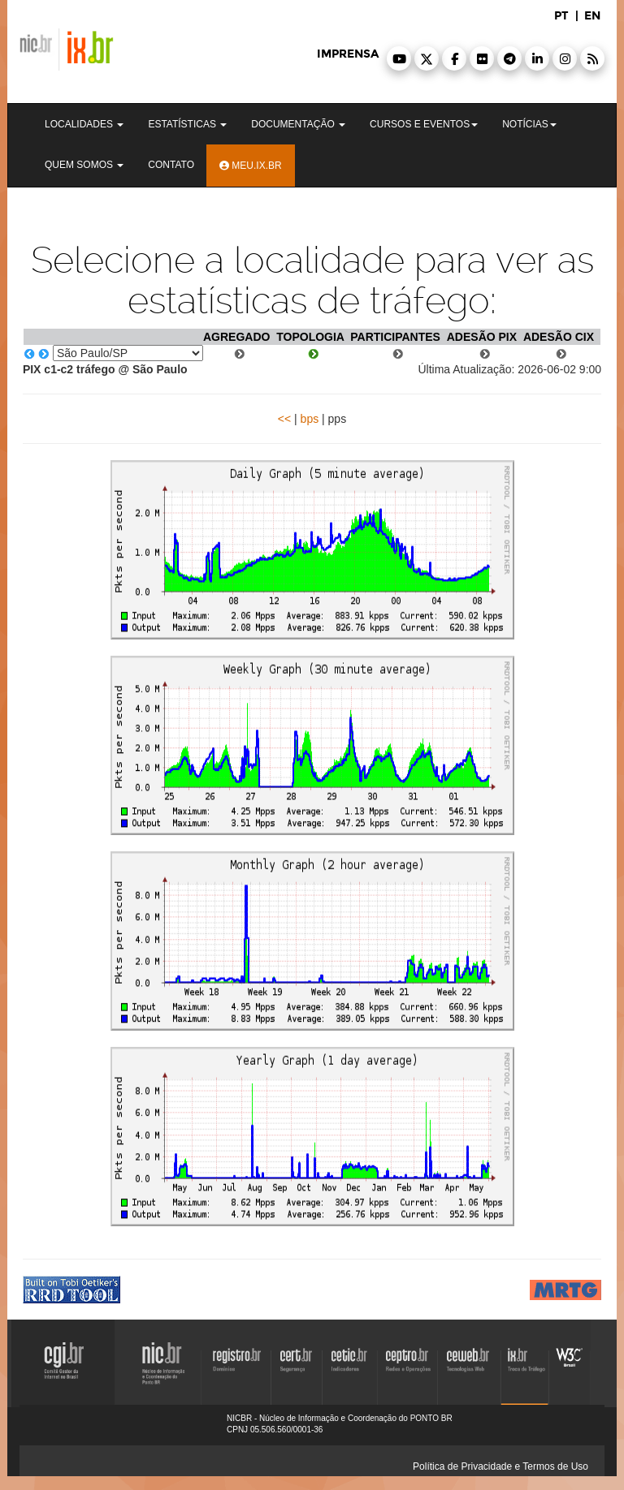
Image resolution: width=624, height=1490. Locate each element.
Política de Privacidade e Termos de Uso (500, 1466)
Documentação (298, 124)
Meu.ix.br (250, 165)
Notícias (529, 124)
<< (284, 418)
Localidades (84, 124)
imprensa (348, 54)
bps (310, 418)
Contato (171, 164)
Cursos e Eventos (424, 124)
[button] (399, 58)
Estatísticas (187, 124)
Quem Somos (84, 164)
